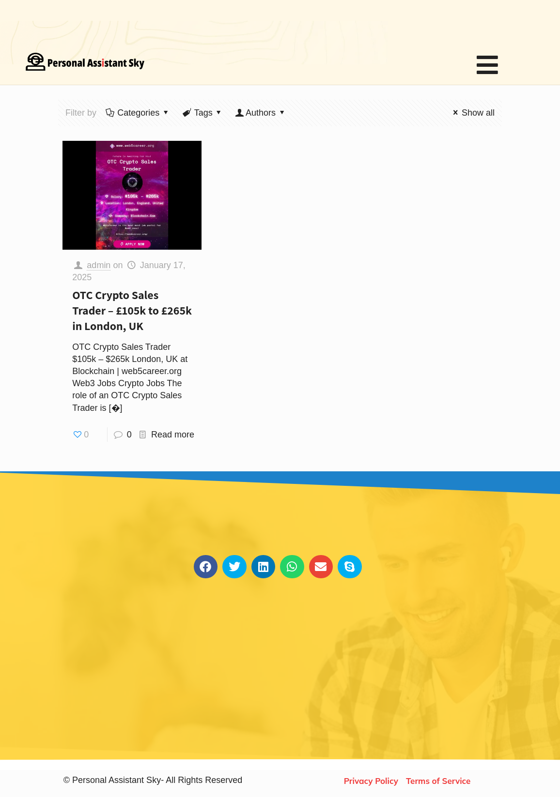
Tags (202, 113)
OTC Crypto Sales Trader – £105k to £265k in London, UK (132, 310)
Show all (472, 113)
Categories (137, 113)
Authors (260, 113)
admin (98, 265)
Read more (172, 434)
